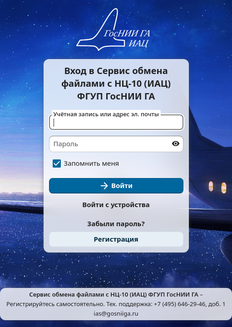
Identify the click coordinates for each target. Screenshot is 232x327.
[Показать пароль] (176, 143)
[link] (116, 239)
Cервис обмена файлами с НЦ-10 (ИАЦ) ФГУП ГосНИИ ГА (113, 294)
